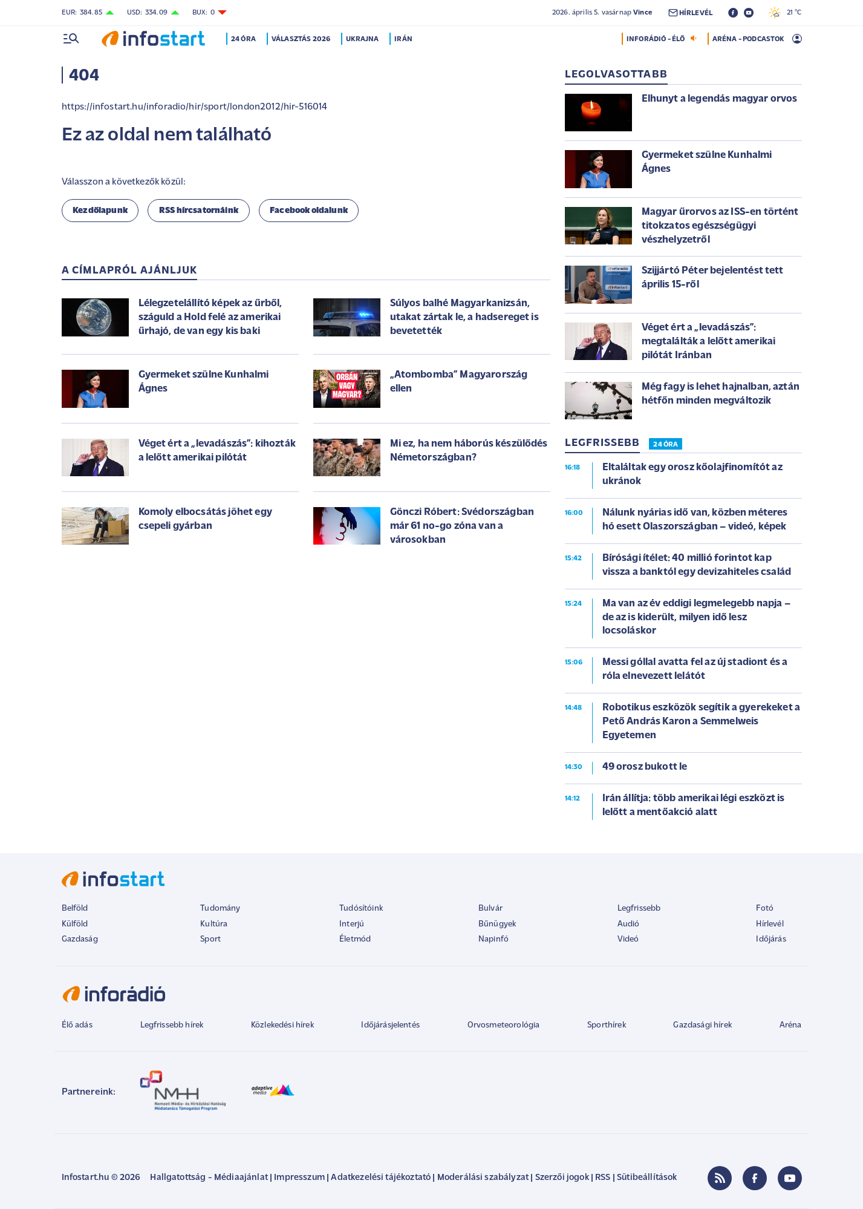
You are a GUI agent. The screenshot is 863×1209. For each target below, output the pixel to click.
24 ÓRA (665, 444)
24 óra (244, 39)
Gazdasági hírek (702, 1025)
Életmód (355, 939)
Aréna (791, 1025)
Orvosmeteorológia (503, 1025)
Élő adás (77, 1025)
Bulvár (490, 908)
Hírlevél (769, 924)
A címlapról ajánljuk (130, 271)
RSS (602, 1177)
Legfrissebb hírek (172, 1025)
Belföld (75, 908)
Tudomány (220, 908)
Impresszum (299, 1177)
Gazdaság (80, 939)
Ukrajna (363, 39)
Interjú (351, 924)
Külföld (75, 924)
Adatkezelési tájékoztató (381, 1177)
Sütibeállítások (647, 1177)
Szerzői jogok (562, 1177)
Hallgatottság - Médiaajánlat (208, 1177)
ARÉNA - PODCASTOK (748, 39)
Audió (628, 924)
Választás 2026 (301, 39)
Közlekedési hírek (282, 1025)
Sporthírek (606, 1025)
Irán (404, 39)
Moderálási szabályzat (483, 1177)
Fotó (764, 908)
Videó (628, 939)
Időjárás (771, 939)
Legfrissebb (639, 908)
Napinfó (493, 939)
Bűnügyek (497, 924)
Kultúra (213, 924)
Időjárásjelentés (390, 1025)
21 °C (785, 12)
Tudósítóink (361, 908)
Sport (210, 939)
